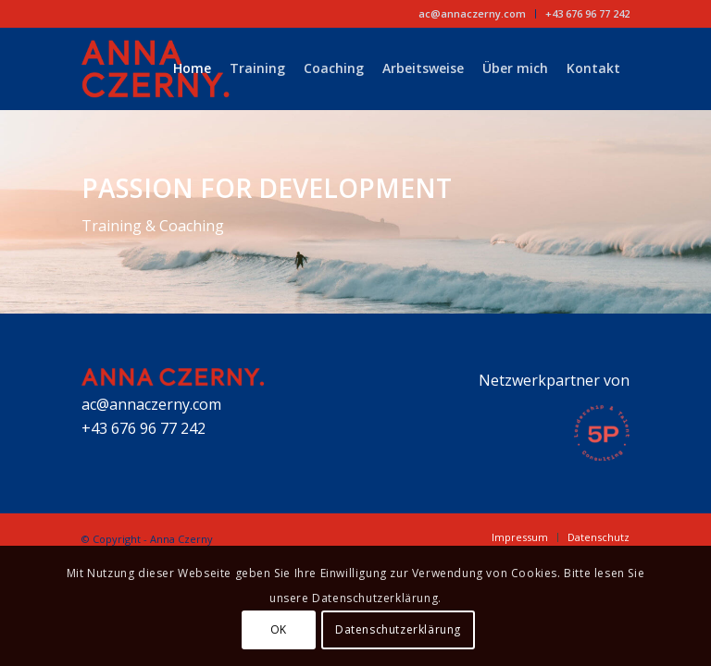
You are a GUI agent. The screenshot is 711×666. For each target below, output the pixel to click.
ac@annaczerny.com (472, 13)
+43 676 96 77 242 (587, 13)
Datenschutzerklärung (398, 629)
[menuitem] (472, 13)
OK (278, 629)
